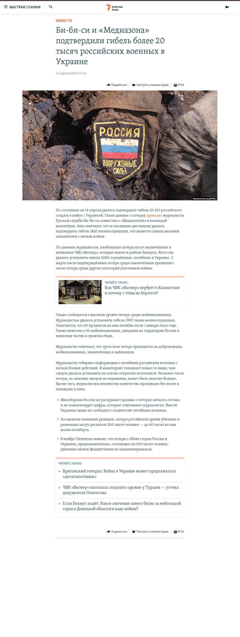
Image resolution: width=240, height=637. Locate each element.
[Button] (117, 85)
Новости (64, 21)
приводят (154, 216)
